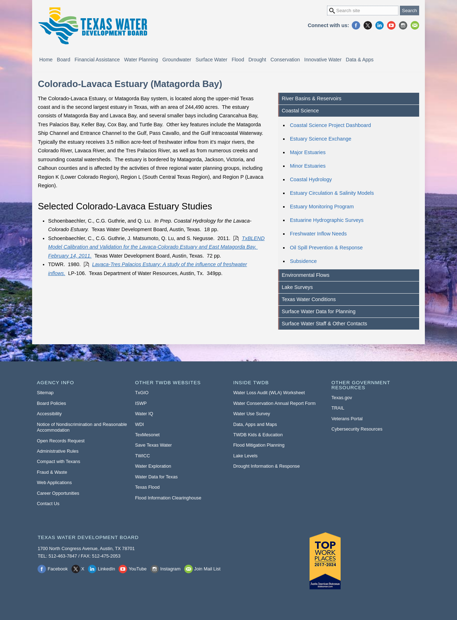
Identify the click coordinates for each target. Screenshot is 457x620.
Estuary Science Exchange (320, 139)
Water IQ (144, 413)
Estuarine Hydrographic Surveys (326, 220)
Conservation (285, 59)
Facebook (356, 25)
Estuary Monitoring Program (322, 206)
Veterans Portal (347, 418)
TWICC (142, 455)
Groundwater (176, 59)
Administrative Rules (58, 451)
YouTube (391, 25)
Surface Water (211, 59)
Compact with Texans (58, 461)
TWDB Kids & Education (258, 434)
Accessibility (49, 413)
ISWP (141, 403)
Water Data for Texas (156, 476)
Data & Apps (360, 59)
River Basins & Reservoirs (311, 98)
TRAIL (337, 408)
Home (45, 59)
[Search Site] (362, 10)
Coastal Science (300, 110)
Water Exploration (153, 466)
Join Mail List (415, 25)
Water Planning (141, 59)
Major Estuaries (308, 152)
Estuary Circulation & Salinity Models (332, 193)
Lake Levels (245, 455)
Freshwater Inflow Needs (318, 234)
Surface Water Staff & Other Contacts (324, 323)
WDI (139, 424)
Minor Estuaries (308, 166)
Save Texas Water (153, 445)
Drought (257, 59)
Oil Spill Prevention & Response (326, 247)
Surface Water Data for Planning (319, 311)
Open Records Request (61, 440)
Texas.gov (341, 397)
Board (63, 59)
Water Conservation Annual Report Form (274, 403)
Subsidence (303, 261)
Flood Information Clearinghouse (168, 497)
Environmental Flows (306, 275)
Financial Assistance (97, 59)
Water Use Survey (251, 413)
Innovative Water (323, 59)
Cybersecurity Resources (356, 429)
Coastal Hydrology (311, 179)
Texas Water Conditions (309, 299)
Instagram (403, 25)
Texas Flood (147, 487)
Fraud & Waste (52, 472)
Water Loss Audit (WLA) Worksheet (269, 392)
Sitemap (45, 392)
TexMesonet (147, 434)
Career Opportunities (58, 493)
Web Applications (54, 482)
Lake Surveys (297, 287)
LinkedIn (379, 25)
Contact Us (48, 503)
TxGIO (142, 392)
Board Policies (51, 403)
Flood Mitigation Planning (259, 445)
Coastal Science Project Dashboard (330, 125)
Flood (238, 59)
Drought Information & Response (266, 466)
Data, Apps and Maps (255, 424)
